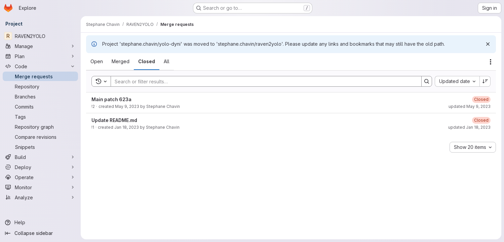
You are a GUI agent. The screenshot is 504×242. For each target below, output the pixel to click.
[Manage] (40, 46)
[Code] (40, 66)
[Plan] (40, 56)
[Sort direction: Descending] (485, 81)
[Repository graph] (40, 126)
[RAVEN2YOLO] (40, 36)
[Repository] (40, 86)
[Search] (263, 81)
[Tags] (40, 116)
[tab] (96, 61)
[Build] (40, 157)
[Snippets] (40, 147)
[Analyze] (40, 197)
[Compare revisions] (40, 137)
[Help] (40, 222)
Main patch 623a (111, 99)
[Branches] (40, 96)
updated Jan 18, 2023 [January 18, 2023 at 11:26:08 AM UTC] (469, 127)
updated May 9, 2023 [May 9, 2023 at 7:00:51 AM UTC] (470, 106)
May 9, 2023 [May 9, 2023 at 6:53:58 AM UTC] (127, 106)
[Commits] (40, 106)
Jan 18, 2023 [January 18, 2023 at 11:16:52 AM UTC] (126, 127)
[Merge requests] (40, 76)
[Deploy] (40, 167)
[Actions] (490, 61)
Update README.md (114, 120)
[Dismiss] (488, 44)
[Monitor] (40, 187)
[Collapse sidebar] (40, 233)
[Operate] (40, 177)
